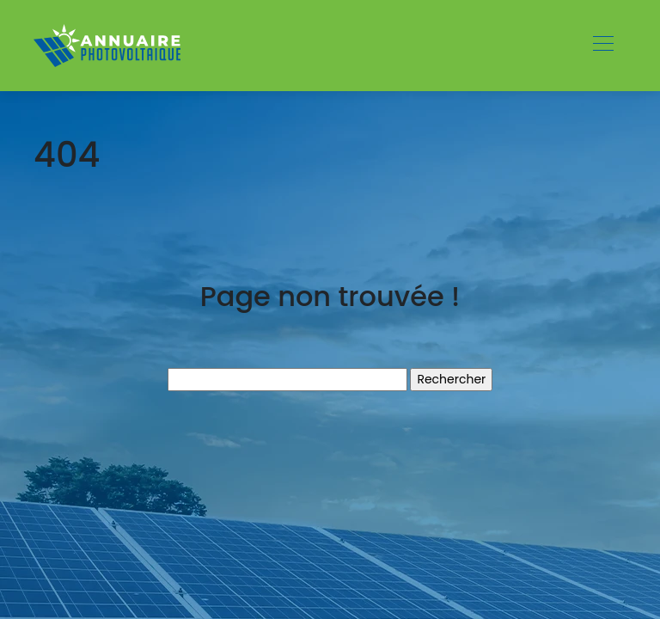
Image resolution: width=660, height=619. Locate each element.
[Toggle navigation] (602, 45)
